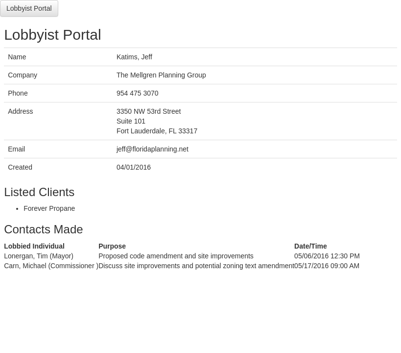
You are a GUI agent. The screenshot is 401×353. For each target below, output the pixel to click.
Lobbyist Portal (29, 8)
